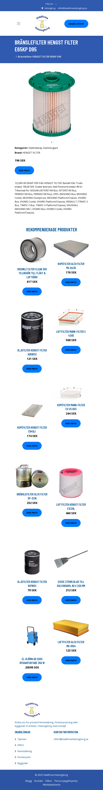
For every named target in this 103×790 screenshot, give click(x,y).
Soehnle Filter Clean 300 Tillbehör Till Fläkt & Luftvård (32, 273)
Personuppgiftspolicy (66, 780)
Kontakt (38, 780)
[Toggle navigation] (19, 23)
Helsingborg (49, 8)
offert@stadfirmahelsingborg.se (72, 8)
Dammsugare (50, 147)
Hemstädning (24, 751)
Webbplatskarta (51, 784)
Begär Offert (76, 23)
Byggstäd (22, 763)
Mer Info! (24, 170)
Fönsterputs (24, 757)
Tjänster (22, 739)
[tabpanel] (51, 102)
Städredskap (35, 147)
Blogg (28, 780)
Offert (20, 745)
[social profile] (55, 4)
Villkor (48, 780)
